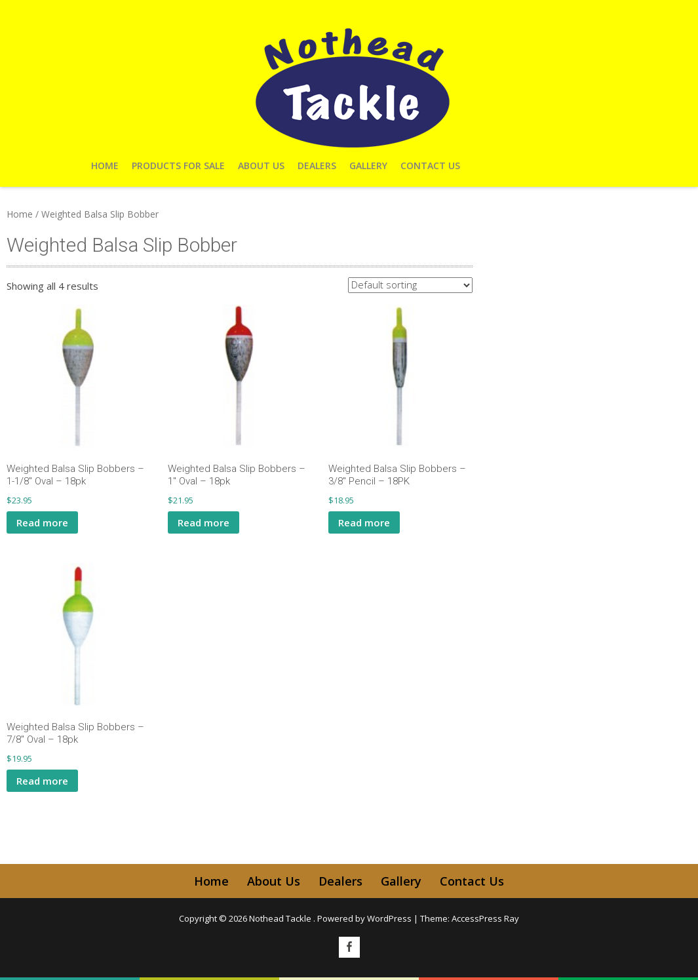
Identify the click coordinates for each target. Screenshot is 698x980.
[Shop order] (410, 285)
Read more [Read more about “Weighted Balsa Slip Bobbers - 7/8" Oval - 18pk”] (42, 780)
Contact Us (430, 165)
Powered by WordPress (364, 918)
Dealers (317, 165)
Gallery (368, 165)
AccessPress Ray (485, 918)
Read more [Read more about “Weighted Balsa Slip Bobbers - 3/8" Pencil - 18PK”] (364, 522)
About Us (261, 165)
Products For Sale (178, 165)
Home (105, 165)
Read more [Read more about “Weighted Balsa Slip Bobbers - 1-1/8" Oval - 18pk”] (42, 522)
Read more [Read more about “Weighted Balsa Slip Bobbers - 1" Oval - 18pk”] (203, 522)
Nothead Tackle (281, 918)
